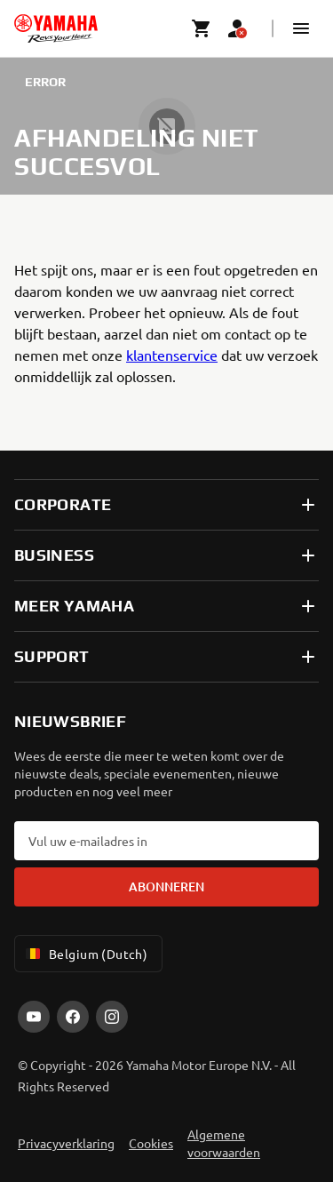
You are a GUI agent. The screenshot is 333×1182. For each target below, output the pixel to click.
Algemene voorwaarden (223, 1143)
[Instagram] (112, 1017)
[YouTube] (34, 1017)
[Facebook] (73, 1017)
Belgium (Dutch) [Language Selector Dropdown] (84, 953)
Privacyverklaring (66, 1143)
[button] (301, 28)
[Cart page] (201, 28)
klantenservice (172, 354)
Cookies (151, 1143)
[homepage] (56, 28)
